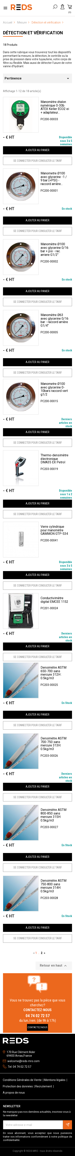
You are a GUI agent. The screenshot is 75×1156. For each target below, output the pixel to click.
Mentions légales (55, 1080)
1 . (38, 953)
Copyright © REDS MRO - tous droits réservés (37, 1151)
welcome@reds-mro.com (23, 1061)
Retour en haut (54, 965)
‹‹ (34, 953)
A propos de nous (14, 1092)
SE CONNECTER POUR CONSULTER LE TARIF (37, 160)
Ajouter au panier (37, 150)
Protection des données (18, 1086)
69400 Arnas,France (19, 1055)
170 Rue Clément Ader (21, 1052)
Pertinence (37, 78)
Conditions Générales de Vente (22, 1080)
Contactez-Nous (37, 1027)
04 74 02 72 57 (38, 1015)
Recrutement (44, 1086)
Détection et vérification (33, 32)
